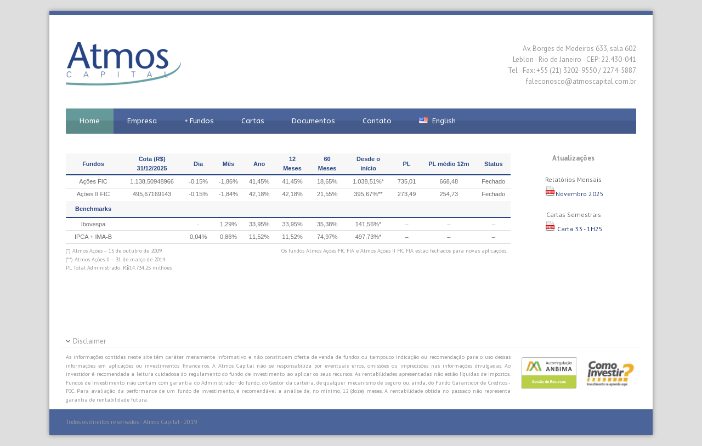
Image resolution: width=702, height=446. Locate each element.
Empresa (142, 121)
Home (90, 121)
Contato (377, 121)
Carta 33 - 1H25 (574, 229)
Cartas (252, 121)
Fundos (199, 121)
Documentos (313, 121)
